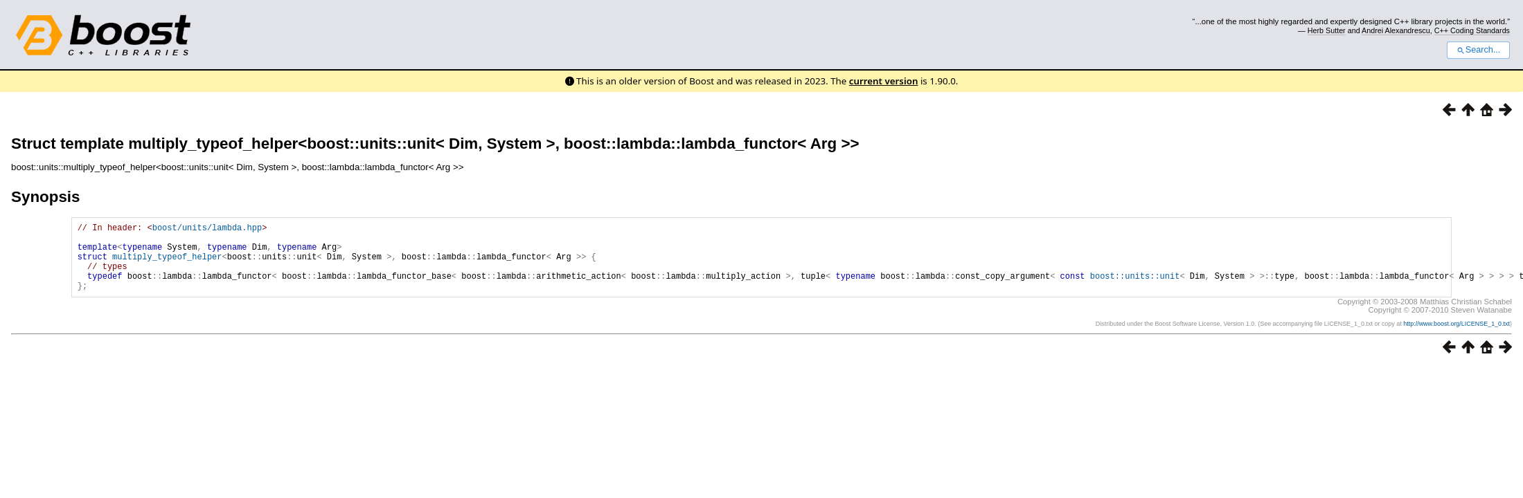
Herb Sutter (1327, 30)
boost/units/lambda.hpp (207, 229)
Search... (1478, 50)
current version (883, 81)
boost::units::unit (1135, 288)
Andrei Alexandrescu (1396, 30)
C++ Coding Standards (1472, 30)
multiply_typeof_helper (167, 264)
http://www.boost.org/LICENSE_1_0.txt (1456, 338)
